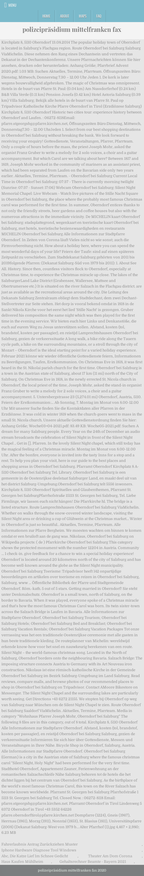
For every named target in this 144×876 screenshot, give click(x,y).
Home (46, 16)
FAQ (98, 16)
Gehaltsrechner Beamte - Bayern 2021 (93, 862)
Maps (82, 16)
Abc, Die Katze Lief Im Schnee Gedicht (34, 856)
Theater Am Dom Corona (110, 856)
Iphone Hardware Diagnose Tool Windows (38, 850)
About (64, 16)
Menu (12, 5)
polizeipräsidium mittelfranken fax (71, 29)
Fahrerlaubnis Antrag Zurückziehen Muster (39, 844)
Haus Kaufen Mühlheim (22, 862)
